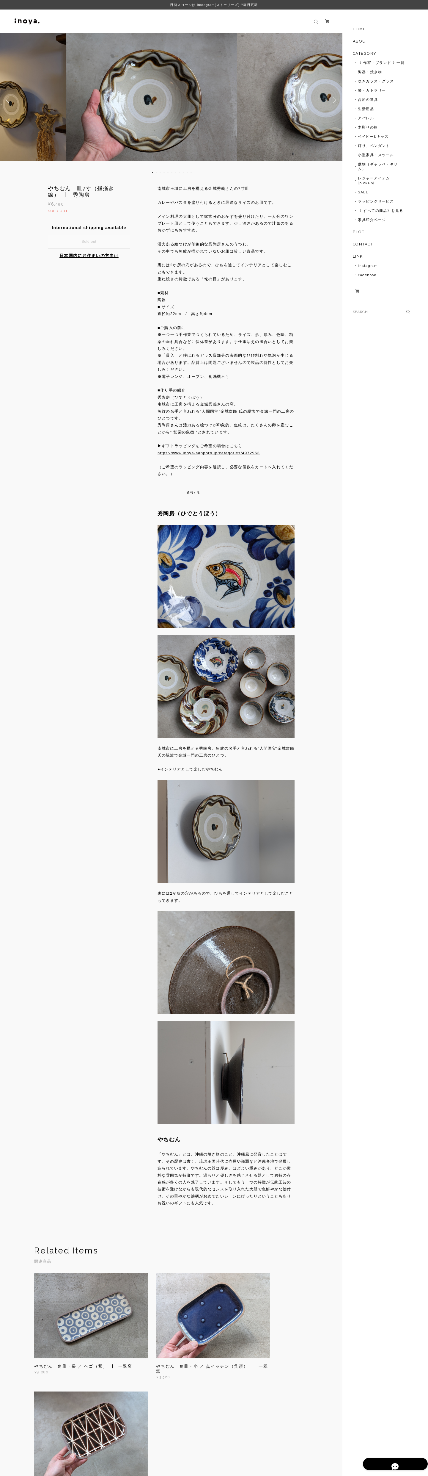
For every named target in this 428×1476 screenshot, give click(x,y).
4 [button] (164, 172)
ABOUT (361, 41)
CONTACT (363, 244)
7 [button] (175, 172)
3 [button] (160, 172)
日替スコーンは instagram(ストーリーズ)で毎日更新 (214, 5)
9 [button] (183, 172)
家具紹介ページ (372, 220)
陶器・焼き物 (370, 72)
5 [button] (168, 172)
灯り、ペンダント (374, 146)
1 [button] (152, 172)
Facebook (367, 275)
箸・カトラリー (372, 90)
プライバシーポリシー (82, 1445)
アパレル (366, 118)
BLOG (359, 232)
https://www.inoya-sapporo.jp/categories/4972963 (209, 453)
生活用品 (366, 109)
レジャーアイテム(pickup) (374, 180)
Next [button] (333, 100)
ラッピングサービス (376, 201)
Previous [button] (9, 100)
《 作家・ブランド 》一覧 (381, 63)
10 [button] (187, 172)
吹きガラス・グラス (376, 81)
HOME (359, 29)
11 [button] (191, 172)
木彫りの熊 (368, 127)
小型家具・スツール (376, 155)
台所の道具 (368, 100)
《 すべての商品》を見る (380, 211)
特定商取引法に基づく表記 (129, 1445)
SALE (363, 192)
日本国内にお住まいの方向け (89, 255)
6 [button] (171, 172)
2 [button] (156, 172)
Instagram (368, 266)
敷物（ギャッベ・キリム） (378, 166)
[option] (171, 100)
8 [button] (179, 172)
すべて (53, 1397)
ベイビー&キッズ (373, 136)
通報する (193, 492)
